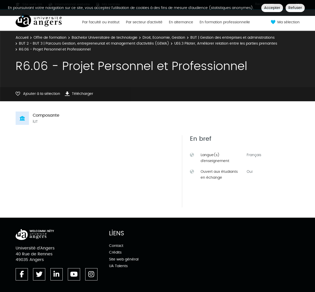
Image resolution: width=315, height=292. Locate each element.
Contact (116, 245)
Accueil (22, 37)
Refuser (295, 8)
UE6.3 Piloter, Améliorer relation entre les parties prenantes (225, 43)
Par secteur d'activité (144, 22)
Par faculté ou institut (101, 22)
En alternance (181, 22)
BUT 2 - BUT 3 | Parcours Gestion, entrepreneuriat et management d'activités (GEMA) (94, 43)
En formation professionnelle (225, 22)
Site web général (123, 259)
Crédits (115, 252)
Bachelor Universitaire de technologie (104, 37)
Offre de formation (50, 37)
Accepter (272, 8)
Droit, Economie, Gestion (164, 37)
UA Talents (118, 266)
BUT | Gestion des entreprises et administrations (232, 37)
